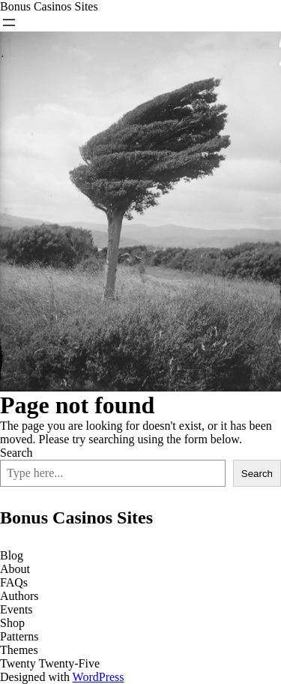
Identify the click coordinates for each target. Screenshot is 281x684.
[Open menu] (9, 23)
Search (16, 452)
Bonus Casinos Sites (49, 6)
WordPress (98, 676)
